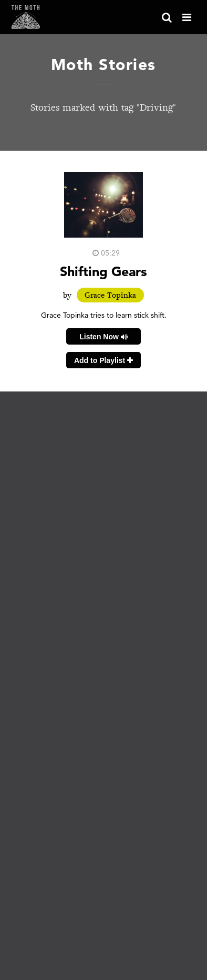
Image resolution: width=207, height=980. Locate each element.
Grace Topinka (110, 295)
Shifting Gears (103, 271)
